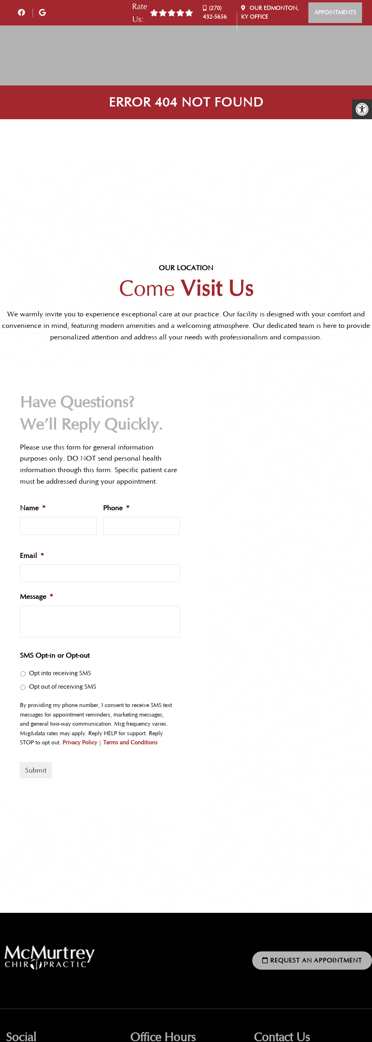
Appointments (335, 12)
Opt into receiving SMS (60, 673)
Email (32, 555)
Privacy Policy (79, 743)
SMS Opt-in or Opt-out (55, 655)
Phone (116, 508)
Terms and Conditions (130, 743)
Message (36, 596)
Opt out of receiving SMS (62, 686)
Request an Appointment (312, 960)
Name (33, 508)
